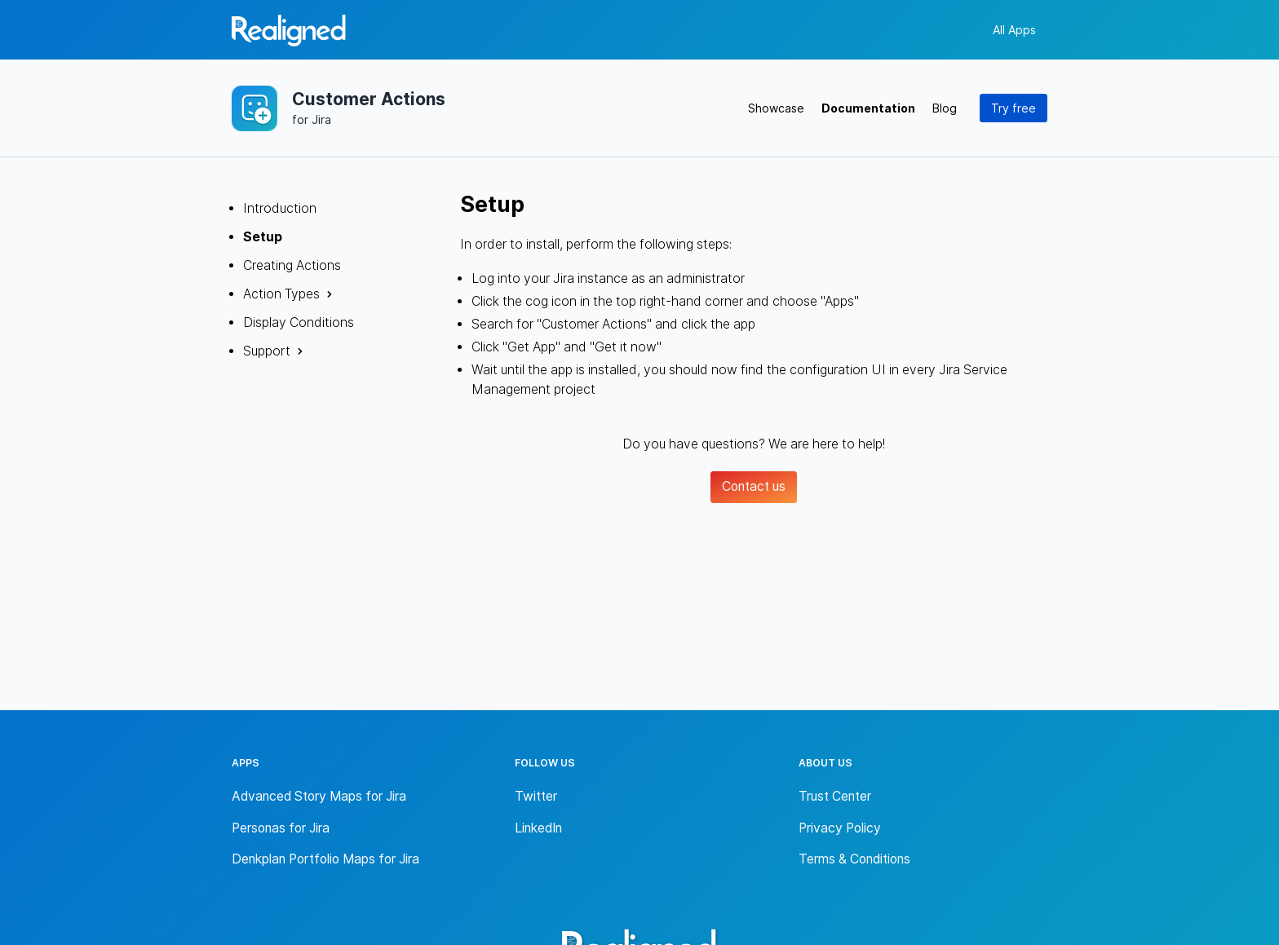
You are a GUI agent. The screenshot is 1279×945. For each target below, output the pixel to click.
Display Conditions (298, 322)
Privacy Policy (840, 828)
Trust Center (835, 796)
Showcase (776, 108)
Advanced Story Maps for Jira (319, 796)
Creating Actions (292, 265)
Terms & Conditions (854, 859)
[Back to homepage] (289, 33)
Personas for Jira (281, 828)
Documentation (868, 108)
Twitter (536, 796)
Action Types (281, 294)
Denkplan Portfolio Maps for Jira (325, 859)
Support (266, 351)
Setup (262, 237)
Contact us (754, 486)
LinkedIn (538, 828)
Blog (944, 108)
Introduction (279, 208)
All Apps (1014, 30)
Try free (1013, 108)
